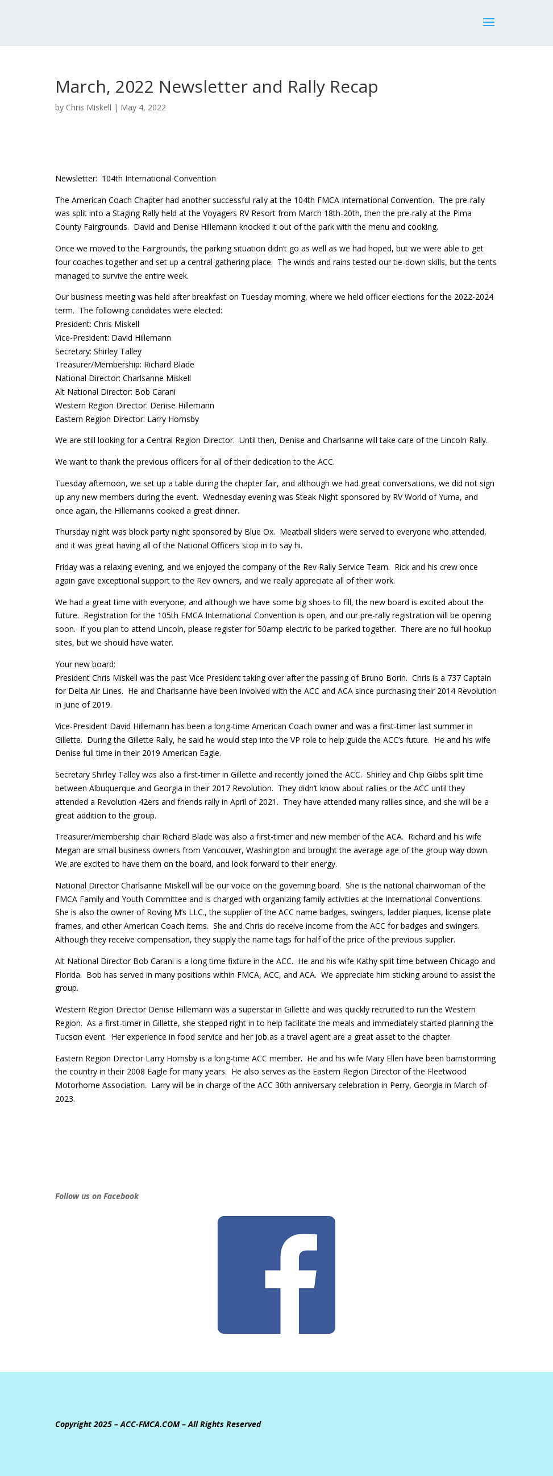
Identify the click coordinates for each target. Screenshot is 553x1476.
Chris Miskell (88, 107)
